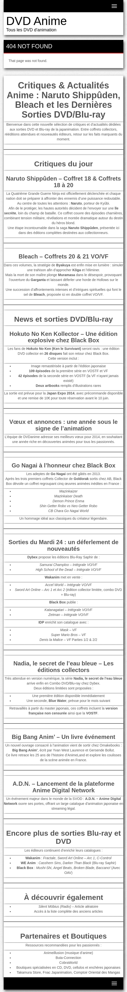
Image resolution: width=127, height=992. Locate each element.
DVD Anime (36, 20)
